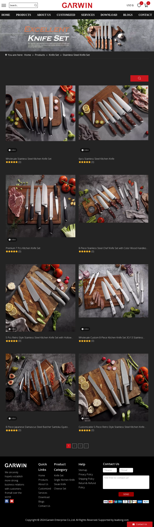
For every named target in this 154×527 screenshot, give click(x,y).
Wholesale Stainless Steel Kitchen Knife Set (28, 158)
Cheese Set (60, 488)
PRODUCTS (23, 14)
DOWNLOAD (109, 14)
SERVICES (88, 14)
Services (42, 492)
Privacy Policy (86, 474)
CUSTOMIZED (66, 14)
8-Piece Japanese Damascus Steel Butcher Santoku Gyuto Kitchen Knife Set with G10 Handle (37, 427)
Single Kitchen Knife (64, 479)
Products (43, 479)
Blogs (41, 501)
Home (41, 475)
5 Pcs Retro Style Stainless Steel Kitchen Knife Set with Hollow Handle (38, 338)
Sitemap (83, 470)
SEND (126, 494)
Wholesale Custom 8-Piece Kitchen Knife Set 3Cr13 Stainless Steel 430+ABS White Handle (111, 338)
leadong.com (121, 520)
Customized (44, 488)
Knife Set (58, 475)
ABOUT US (44, 14)
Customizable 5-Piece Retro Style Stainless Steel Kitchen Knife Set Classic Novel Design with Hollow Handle (111, 427)
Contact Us (44, 506)
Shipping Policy (86, 478)
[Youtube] (12, 501)
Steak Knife (60, 484)
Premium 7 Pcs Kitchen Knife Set (23, 248)
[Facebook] (7, 501)
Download (43, 497)
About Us (43, 484)
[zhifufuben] (126, 501)
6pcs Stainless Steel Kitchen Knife (96, 158)
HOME (6, 14)
